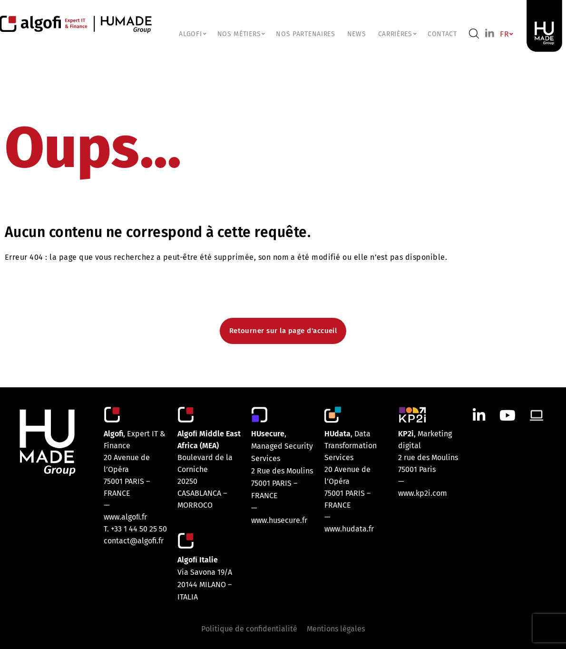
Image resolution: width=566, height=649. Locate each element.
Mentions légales (336, 628)
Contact (442, 34)
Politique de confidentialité (249, 628)
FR (506, 34)
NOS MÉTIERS (240, 34)
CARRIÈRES (397, 34)
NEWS (356, 34)
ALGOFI (192, 34)
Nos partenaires (305, 34)
